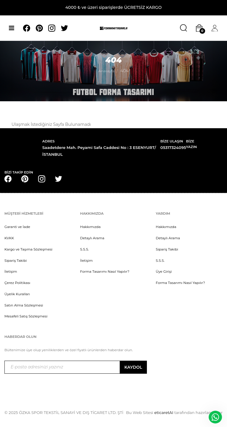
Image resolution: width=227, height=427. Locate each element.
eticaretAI (163, 412)
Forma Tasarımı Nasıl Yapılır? (104, 271)
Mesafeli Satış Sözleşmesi (26, 316)
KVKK (9, 238)
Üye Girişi (164, 271)
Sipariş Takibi (15, 261)
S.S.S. (84, 249)
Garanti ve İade (17, 227)
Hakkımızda (90, 227)
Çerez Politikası (17, 283)
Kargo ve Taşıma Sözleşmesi (28, 249)
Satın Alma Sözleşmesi (23, 305)
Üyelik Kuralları (17, 294)
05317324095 (173, 147)
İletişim (10, 271)
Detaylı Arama (92, 238)
